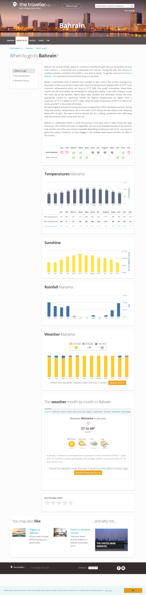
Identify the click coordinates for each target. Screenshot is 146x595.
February (56, 425)
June (79, 425)
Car (47, 40)
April (70, 425)
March (64, 425)
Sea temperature (22, 75)
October (107, 425)
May (74, 425)
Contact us (82, 581)
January (48, 425)
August (89, 425)
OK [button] (133, 590)
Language (93, 581)
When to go (22, 40)
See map (129, 10)
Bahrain (10, 40)
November (116, 425)
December (126, 425)
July (83, 425)
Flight (41, 40)
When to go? (21, 71)
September (98, 425)
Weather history (117, 396)
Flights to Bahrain (34, 544)
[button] (108, 590)
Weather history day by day (88, 486)
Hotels (33, 40)
